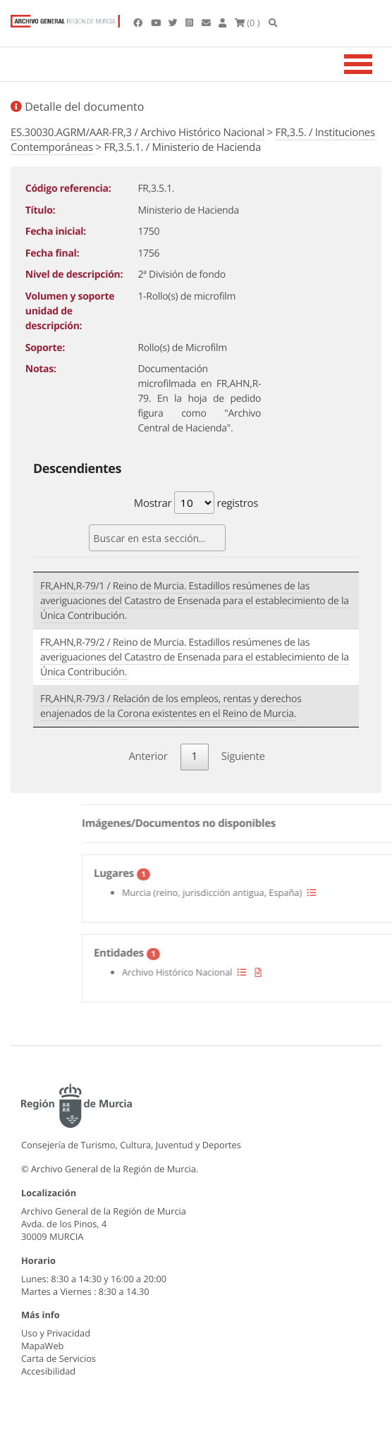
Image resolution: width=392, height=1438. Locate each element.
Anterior (147, 756)
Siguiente (243, 756)
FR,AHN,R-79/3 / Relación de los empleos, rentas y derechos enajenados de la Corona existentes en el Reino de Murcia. (171, 706)
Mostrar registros (196, 502)
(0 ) (247, 22)
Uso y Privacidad (55, 1333)
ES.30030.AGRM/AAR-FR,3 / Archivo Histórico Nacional (137, 132)
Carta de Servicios (58, 1358)
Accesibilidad (48, 1371)
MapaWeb (42, 1345)
